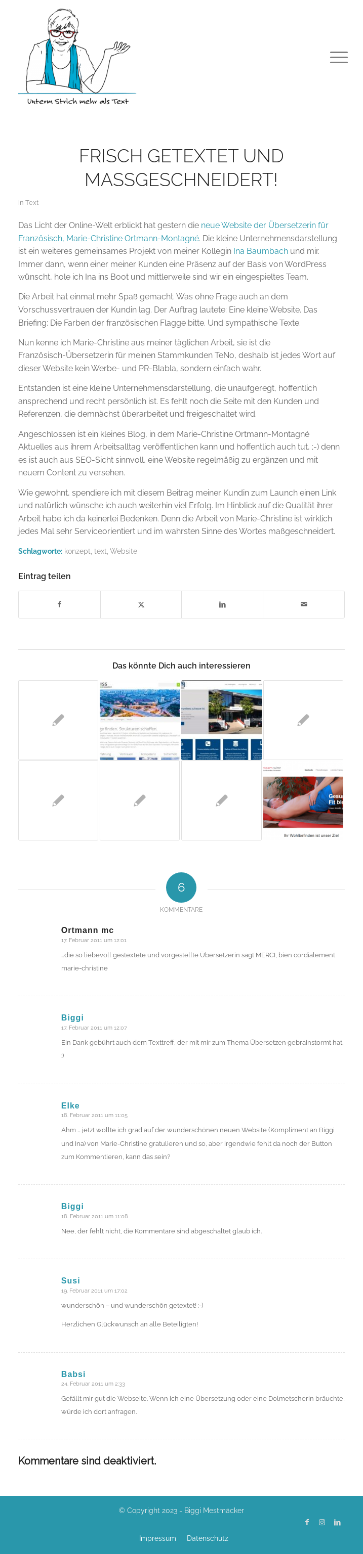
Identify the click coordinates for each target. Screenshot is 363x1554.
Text (31, 202)
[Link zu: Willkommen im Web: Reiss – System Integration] (140, 720)
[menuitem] (331, 56)
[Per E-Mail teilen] (303, 604)
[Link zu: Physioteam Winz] (303, 800)
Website (123, 551)
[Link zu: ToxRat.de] (58, 720)
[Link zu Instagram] (322, 1522)
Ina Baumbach (260, 251)
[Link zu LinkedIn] (337, 1522)
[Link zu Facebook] (306, 1522)
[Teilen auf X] (141, 604)
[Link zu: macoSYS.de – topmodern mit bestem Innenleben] (221, 720)
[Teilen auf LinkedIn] (222, 604)
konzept (77, 551)
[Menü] (331, 56)
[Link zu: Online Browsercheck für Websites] (58, 800)
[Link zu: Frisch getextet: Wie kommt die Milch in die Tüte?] (221, 800)
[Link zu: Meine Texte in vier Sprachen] (140, 800)
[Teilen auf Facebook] (59, 604)
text (100, 551)
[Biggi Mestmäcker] (148, 55)
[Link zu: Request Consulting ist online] (303, 720)
